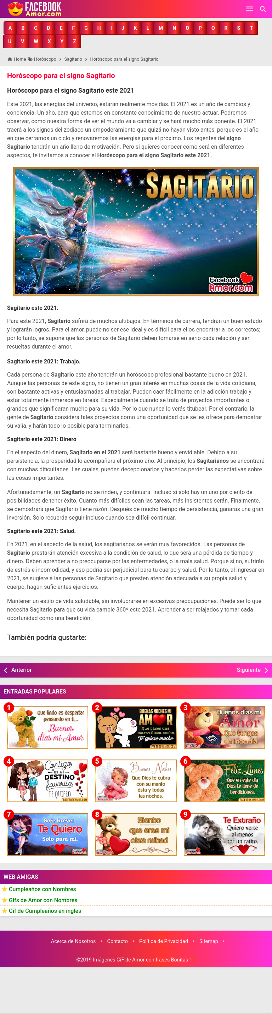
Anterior (21, 670)
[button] (10, 28)
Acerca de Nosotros (73, 941)
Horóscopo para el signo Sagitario (61, 75)
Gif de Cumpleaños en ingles (45, 911)
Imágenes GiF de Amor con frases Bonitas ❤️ (144, 960)
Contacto (117, 941)
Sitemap (208, 941)
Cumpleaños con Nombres (42, 889)
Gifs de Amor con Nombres (43, 900)
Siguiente (249, 670)
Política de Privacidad (163, 941)
